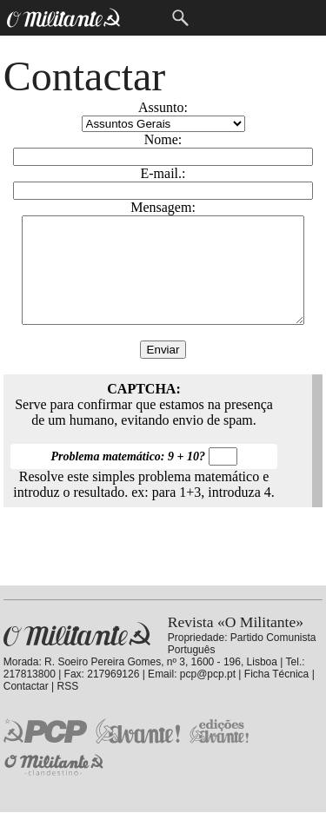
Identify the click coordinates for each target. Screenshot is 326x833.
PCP (45, 751)
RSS (68, 707)
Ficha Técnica (276, 695)
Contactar (26, 707)
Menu (144, 17)
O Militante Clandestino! (55, 785)
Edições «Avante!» (219, 751)
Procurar (180, 17)
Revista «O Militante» (76, 655)
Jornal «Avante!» (138, 751)
